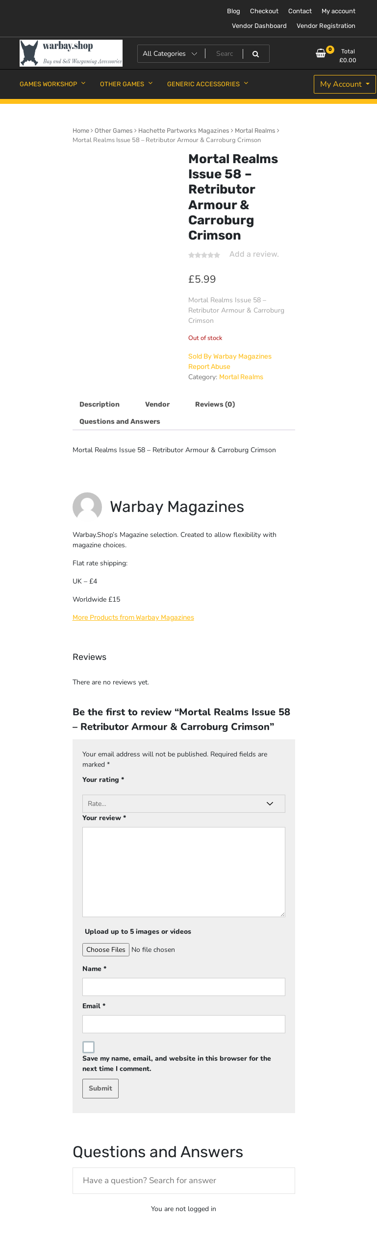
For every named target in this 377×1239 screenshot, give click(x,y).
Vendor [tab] (157, 404)
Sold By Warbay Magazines (230, 356)
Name (94, 968)
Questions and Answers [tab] (119, 421)
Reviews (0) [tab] (215, 404)
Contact (300, 11)
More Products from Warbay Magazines (133, 617)
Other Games (114, 130)
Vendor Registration (326, 25)
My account (338, 11)
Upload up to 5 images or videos (138, 931)
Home (81, 130)
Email (93, 1006)
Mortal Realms (255, 130)
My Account (342, 84)
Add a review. (254, 254)
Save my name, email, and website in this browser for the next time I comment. (176, 1063)
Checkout (264, 11)
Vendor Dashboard (259, 25)
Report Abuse (209, 367)
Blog (233, 11)
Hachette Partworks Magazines (183, 130)
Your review (104, 818)
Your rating (103, 779)
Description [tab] (99, 404)
